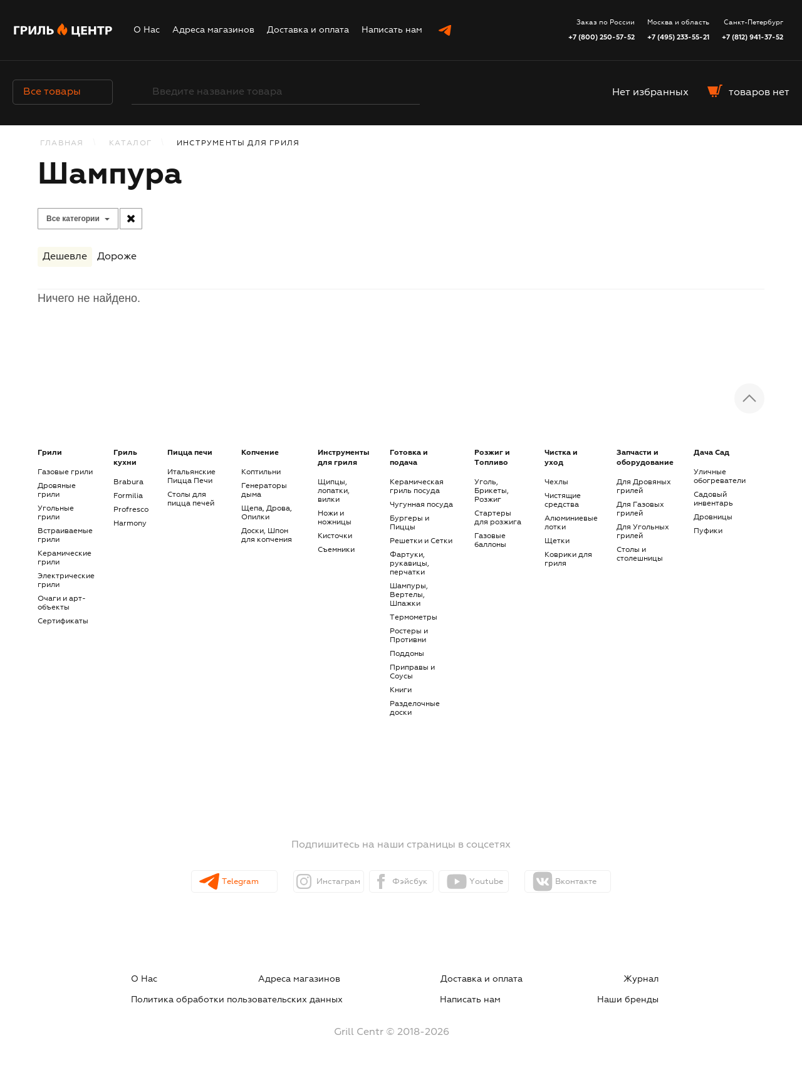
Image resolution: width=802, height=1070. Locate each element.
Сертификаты (63, 621)
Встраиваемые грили (65, 535)
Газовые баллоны (490, 540)
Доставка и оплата (308, 30)
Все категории (73, 218)
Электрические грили (66, 581)
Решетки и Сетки (421, 541)
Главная (61, 143)
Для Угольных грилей (643, 532)
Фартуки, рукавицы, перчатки (409, 563)
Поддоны (407, 654)
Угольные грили (56, 513)
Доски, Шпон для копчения (266, 535)
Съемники (336, 550)
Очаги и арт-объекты (62, 603)
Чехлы (556, 482)
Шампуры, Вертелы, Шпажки (409, 595)
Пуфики (708, 531)
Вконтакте (609, 882)
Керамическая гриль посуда (417, 487)
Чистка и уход (561, 458)
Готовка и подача (409, 458)
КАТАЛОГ (130, 143)
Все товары (62, 92)
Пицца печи (189, 453)
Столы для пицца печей (190, 499)
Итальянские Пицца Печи (191, 477)
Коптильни (261, 472)
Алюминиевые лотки (571, 523)
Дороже (117, 259)
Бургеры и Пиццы (409, 523)
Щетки (557, 541)
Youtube (508, 882)
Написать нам (392, 30)
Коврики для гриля (568, 559)
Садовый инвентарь (713, 499)
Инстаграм (316, 882)
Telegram (218, 882)
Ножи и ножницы (335, 518)
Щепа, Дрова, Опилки (266, 513)
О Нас (146, 30)
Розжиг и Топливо (492, 458)
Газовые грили (65, 472)
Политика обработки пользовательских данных (565, 979)
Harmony (130, 523)
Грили (50, 453)
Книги (401, 690)
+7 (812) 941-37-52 (752, 37)
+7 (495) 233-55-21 (678, 37)
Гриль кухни (125, 458)
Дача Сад (711, 453)
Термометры (413, 617)
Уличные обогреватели (720, 477)
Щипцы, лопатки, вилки (334, 491)
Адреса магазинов (213, 30)
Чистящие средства (562, 500)
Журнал (403, 979)
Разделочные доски (415, 708)
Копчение (260, 453)
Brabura (128, 482)
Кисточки (335, 536)
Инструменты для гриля (343, 458)
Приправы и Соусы (412, 672)
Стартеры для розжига (497, 518)
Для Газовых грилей (640, 509)
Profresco (130, 510)
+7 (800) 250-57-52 (601, 37)
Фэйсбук (411, 882)
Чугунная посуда (421, 505)
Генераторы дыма (264, 490)
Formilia (128, 496)
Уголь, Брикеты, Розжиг (491, 491)
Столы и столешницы (640, 554)
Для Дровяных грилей (644, 487)
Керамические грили (64, 558)
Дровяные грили (57, 490)
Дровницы (713, 517)
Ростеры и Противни (409, 636)
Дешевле (65, 259)
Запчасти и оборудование (645, 458)
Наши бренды (651, 994)
